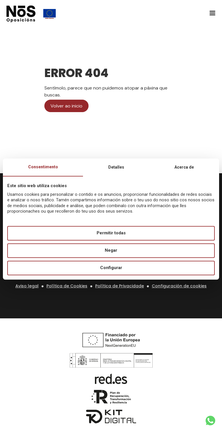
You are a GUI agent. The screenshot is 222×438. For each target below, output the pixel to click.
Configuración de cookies (179, 286)
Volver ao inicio (66, 106)
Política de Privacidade (119, 286)
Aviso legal (27, 286)
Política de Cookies (66, 286)
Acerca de (184, 167)
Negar (111, 250)
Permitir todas (111, 233)
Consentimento (43, 167)
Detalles (116, 167)
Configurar (111, 268)
